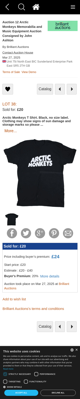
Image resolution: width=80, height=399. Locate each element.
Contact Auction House (17, 52)
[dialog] (40, 372)
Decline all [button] (58, 392)
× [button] (76, 350)
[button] (40, 386)
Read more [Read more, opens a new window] (8, 369)
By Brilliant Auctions (15, 47)
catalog (45, 89)
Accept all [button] (21, 392)
